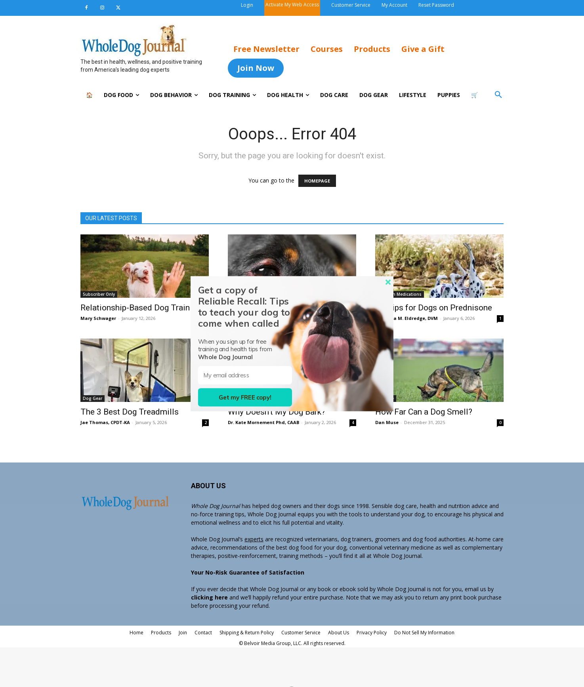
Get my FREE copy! (245, 397)
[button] (247, 306)
